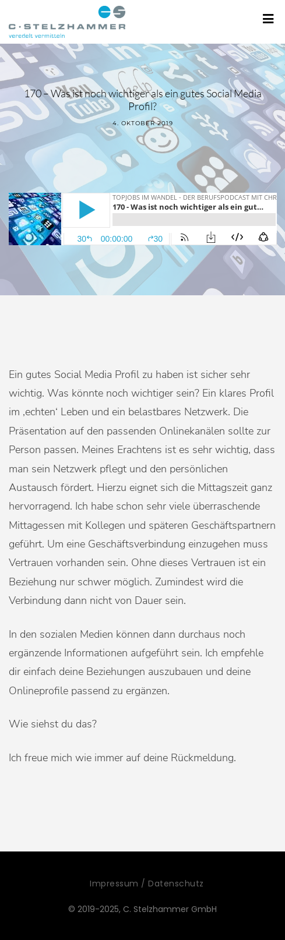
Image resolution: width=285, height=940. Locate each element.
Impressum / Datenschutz (147, 883)
